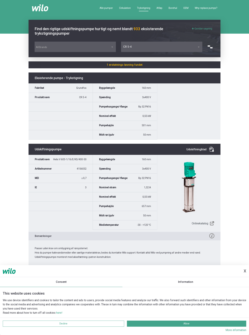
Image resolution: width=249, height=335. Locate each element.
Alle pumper (106, 8)
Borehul (173, 8)
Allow (186, 323)
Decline (63, 323)
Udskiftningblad (196, 149)
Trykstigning (143, 8)
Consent (61, 282)
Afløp (159, 8)
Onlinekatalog (200, 223)
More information (235, 330)
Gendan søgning (202, 28)
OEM (185, 8)
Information (185, 282)
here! (59, 312)
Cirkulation (125, 8)
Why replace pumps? (206, 8)
